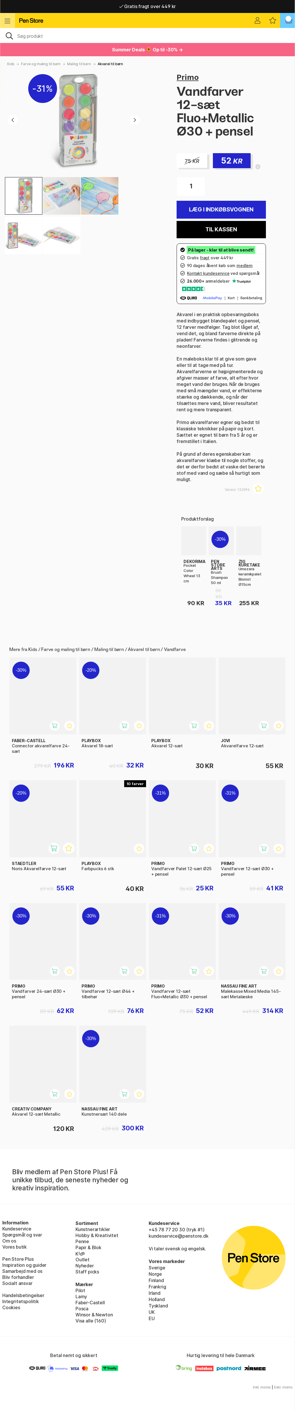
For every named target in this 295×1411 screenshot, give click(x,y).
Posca (81, 1308)
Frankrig (157, 1287)
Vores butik (14, 1247)
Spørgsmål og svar (22, 1235)
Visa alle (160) (90, 1321)
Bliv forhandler (18, 1277)
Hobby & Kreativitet (96, 1235)
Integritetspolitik (20, 1301)
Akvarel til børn (110, 64)
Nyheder (84, 1266)
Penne (82, 1241)
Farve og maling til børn (40, 64)
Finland (156, 1280)
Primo (187, 77)
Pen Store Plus (18, 1259)
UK (152, 1312)
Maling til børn (79, 64)
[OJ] (147, 35)
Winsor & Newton (94, 1315)
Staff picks (87, 1272)
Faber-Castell (90, 1302)
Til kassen (221, 229)
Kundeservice (16, 1229)
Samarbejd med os (22, 1271)
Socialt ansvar (17, 1283)
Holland (157, 1299)
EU (152, 1318)
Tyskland (158, 1306)
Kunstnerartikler (92, 1229)
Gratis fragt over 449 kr (147, 6)
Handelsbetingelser (23, 1295)
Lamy (81, 1296)
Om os (9, 1241)
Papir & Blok (88, 1247)
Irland (154, 1293)
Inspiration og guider (24, 1265)
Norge (155, 1274)
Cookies (11, 1307)
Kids (10, 64)
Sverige (157, 1268)
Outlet (82, 1259)
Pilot (80, 1290)
